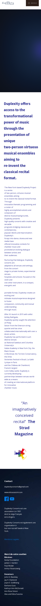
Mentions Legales (11, 539)
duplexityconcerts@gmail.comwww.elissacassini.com (16, 489)
